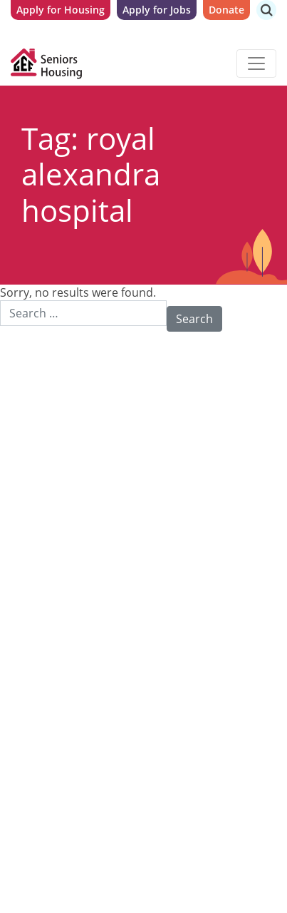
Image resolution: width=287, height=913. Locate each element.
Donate (226, 9)
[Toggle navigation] (256, 63)
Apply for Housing (60, 9)
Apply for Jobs (156, 9)
